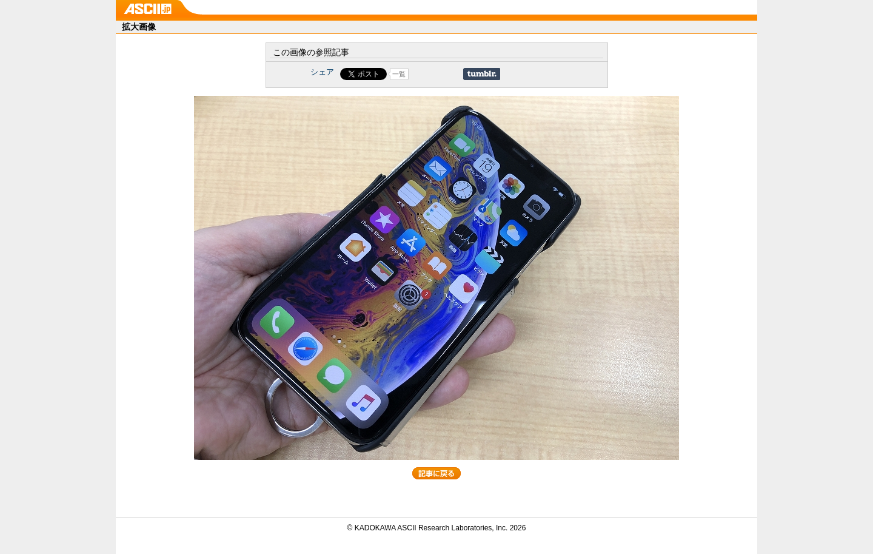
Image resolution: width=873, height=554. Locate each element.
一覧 (399, 74)
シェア (322, 71)
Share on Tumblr (481, 74)
